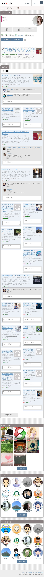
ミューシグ (16, 499)
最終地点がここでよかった (11, 169)
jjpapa (27, 487)
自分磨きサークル (33, 439)
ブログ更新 (32, 452)
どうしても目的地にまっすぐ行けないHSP (7, 231)
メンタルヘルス (7, 465)
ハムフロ (6, 534)
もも (8, 153)
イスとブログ (17, 534)
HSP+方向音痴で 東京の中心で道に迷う (16, 275)
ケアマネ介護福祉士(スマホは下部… (27, 511)
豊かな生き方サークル (7, 452)
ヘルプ (35, 572)
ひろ (8, 183)
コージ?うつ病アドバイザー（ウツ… (16, 558)
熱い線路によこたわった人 (11, 75)
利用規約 (30, 572)
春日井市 (21, 35)
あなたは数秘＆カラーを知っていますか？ (29, 350)
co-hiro (16, 511)
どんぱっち (10, 95)
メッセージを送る (17, 39)
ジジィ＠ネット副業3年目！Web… (38, 499)
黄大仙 (5, 511)
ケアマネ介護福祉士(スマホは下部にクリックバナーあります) (23, 147)
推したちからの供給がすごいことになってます (29, 392)
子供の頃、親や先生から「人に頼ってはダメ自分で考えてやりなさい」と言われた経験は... (7, 208)
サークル (24, 572)
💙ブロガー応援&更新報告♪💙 (7, 439)
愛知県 (17, 35)
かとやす (27, 558)
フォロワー (19, 29)
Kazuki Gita (10, 89)
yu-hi (27, 499)
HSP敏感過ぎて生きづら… (9, 84)
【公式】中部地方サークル (20, 452)
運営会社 (40, 572)
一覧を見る (22, 468)
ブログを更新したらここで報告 (20, 439)
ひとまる (6, 499)
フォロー (7, 29)
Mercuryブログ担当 (16, 487)
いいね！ (5, 86)
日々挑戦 (20, 465)
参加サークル (31, 29)
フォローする (5, 39)
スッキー (6, 487)
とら (38, 487)
